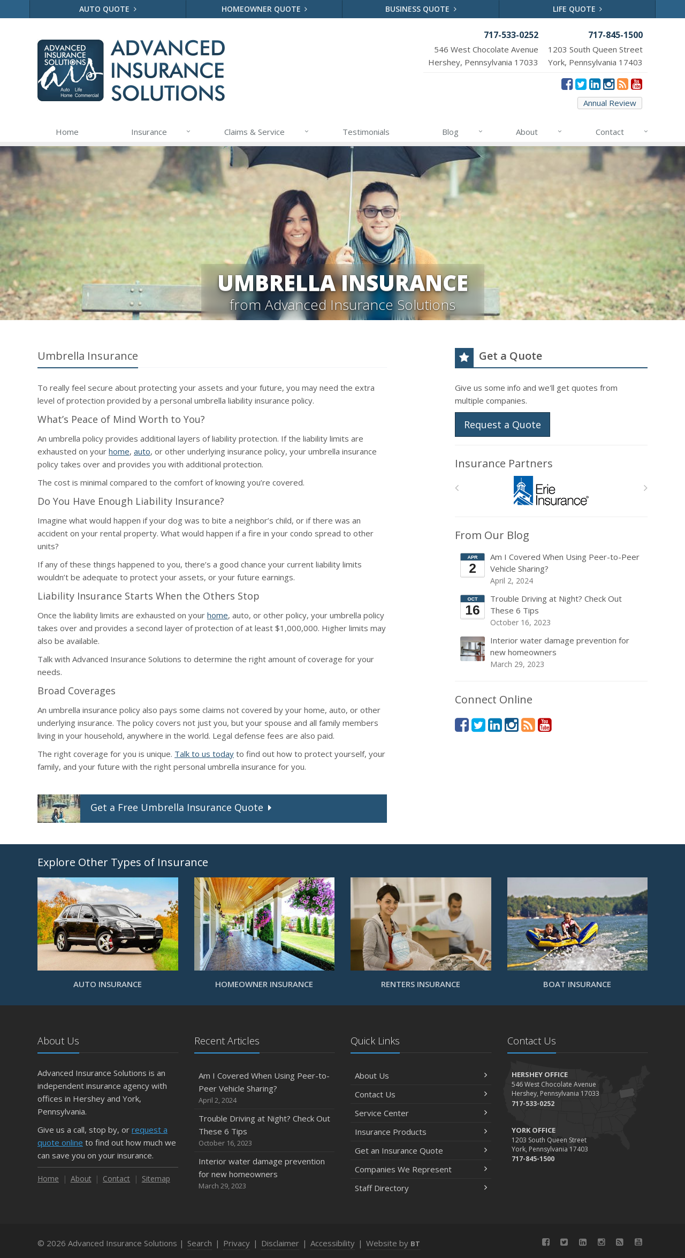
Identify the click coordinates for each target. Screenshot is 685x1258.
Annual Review (609, 102)
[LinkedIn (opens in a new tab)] (594, 83)
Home (67, 131)
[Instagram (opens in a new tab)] (608, 83)
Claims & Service (267, 132)
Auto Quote (107, 9)
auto (142, 451)
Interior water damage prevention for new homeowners (552, 652)
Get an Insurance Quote (421, 1150)
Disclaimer (280, 1243)
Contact (622, 132)
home (119, 451)
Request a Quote (502, 424)
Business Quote (420, 9)
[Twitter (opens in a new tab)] (581, 83)
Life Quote (578, 9)
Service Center (421, 1113)
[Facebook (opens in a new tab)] (567, 83)
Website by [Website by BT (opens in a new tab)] (393, 1243)
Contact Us (421, 1094)
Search (199, 1243)
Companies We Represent (421, 1169)
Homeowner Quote (265, 9)
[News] (622, 83)
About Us (421, 1075)
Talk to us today (204, 753)
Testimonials (366, 131)
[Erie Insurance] (551, 490)
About (539, 132)
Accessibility (332, 1243)
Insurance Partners (504, 463)
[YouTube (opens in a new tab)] (636, 83)
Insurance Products (421, 1131)
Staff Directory (421, 1188)
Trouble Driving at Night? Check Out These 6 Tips (552, 610)
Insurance (161, 132)
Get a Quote (155, 808)
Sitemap (156, 1178)
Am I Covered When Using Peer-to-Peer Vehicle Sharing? (552, 568)
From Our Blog (492, 535)
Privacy (236, 1243)
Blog (463, 132)
